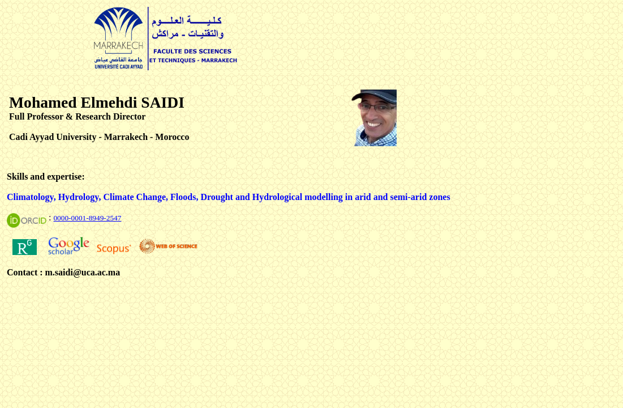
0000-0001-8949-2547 (87, 218)
